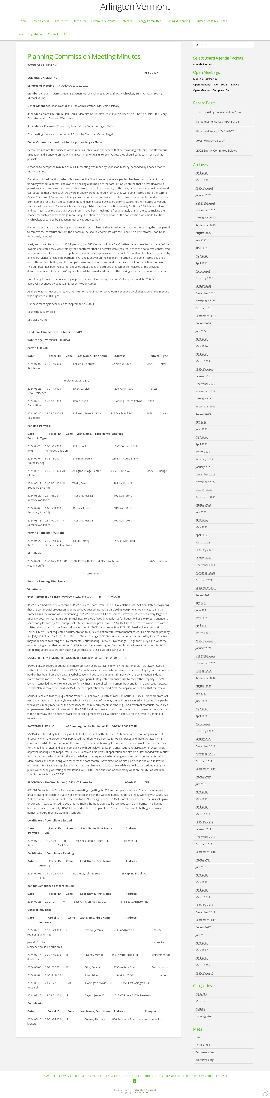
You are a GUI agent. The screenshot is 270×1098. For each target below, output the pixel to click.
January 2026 (203, 195)
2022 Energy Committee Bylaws (216, 150)
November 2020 (205, 663)
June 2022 (202, 519)
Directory (190, 1076)
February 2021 (204, 640)
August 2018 (203, 859)
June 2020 (202, 701)
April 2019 (202, 806)
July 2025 (201, 240)
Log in (199, 1037)
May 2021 (202, 618)
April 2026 (202, 172)
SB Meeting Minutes (149, 1076)
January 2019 (203, 829)
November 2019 (205, 754)
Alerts (115, 1076)
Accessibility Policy (95, 1076)
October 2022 (204, 489)
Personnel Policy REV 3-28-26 (215, 131)
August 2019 (203, 776)
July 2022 (201, 512)
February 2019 (204, 822)
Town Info (206, 1076)
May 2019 (202, 799)
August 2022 (203, 504)
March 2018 (203, 897)
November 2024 (205, 301)
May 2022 (202, 527)
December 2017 (205, 912)
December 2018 (205, 837)
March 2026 (203, 180)
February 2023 (204, 459)
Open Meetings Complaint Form (212, 90)
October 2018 (204, 844)
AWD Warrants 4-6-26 (210, 141)
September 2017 (206, 920)
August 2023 (203, 414)
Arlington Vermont (135, 6)
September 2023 (206, 406)
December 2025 (205, 202)
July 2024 (201, 331)
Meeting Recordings (205, 78)
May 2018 (202, 882)
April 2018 (202, 889)
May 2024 (202, 346)
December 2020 (205, 655)
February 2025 (204, 278)
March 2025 (203, 270)
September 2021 (206, 587)
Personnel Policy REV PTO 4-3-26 (217, 121)
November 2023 (205, 391)
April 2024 (202, 353)
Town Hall (50, 1076)
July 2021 (201, 603)
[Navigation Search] (65, 33)
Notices (200, 1008)
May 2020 (202, 708)
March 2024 (203, 361)
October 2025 (204, 218)
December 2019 (205, 746)
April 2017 (202, 957)
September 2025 (206, 225)
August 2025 (203, 233)
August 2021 (203, 595)
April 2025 (202, 263)
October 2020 (204, 671)
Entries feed (203, 1045)
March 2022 (203, 542)
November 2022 (205, 482)
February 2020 (204, 731)
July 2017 (201, 935)
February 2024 (204, 368)
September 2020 (206, 678)
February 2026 (204, 187)
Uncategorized (204, 1016)
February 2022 (204, 550)
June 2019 (202, 791)
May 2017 (202, 950)
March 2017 (203, 965)
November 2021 (205, 572)
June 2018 (202, 874)
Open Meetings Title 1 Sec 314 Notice (216, 84)
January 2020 (203, 739)
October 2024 (204, 308)
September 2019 (206, 769)
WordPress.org (205, 1060)
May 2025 (202, 255)
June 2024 (202, 338)
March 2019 (203, 814)
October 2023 (204, 399)
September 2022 (206, 497)
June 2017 (202, 942)
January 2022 (203, 557)
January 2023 (203, 467)
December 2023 (205, 384)
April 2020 (202, 716)
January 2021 (203, 648)
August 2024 (203, 323)
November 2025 (205, 210)
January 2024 (203, 376)
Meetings (201, 993)
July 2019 (201, 784)
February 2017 (204, 972)
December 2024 (205, 293)
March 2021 (203, 633)
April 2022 (202, 535)
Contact (221, 1076)
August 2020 (203, 686)
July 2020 (201, 693)
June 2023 (202, 429)
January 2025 (203, 285)
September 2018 (206, 852)
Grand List (172, 1076)
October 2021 (204, 580)
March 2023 (203, 452)
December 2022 (205, 474)
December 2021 (205, 565)
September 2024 (206, 316)
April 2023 (202, 444)
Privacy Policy (69, 1076)
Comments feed (205, 1052)
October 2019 (204, 761)
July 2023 (201, 421)
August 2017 (203, 927)
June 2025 (202, 248)
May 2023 (202, 436)
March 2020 (203, 723)
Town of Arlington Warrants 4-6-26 (218, 112)
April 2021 (202, 625)
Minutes (200, 1001)
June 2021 (202, 610)
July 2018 (201, 867)
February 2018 (204, 905)
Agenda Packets (203, 64)
